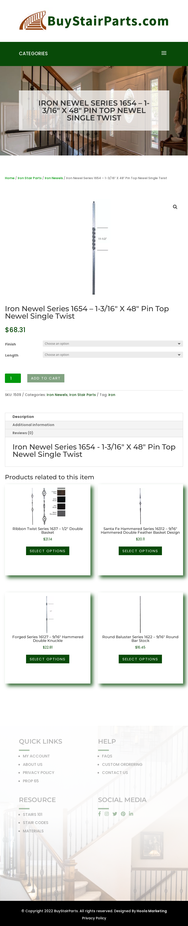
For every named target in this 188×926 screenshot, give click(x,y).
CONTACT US (115, 774)
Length (11, 355)
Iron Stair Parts (30, 178)
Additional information (33, 424)
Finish (10, 344)
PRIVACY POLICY (38, 774)
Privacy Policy (94, 918)
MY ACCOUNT (36, 757)
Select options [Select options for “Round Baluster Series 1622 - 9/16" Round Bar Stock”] (140, 659)
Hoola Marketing (151, 911)
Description (23, 416)
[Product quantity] (13, 378)
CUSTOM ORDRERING (122, 765)
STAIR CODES (35, 823)
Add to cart (46, 378)
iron (111, 394)
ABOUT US (33, 765)
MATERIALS (33, 832)
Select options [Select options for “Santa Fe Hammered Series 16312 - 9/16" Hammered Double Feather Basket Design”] (140, 550)
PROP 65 (31, 782)
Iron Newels (54, 178)
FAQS (107, 757)
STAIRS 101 (32, 815)
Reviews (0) (23, 432)
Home (9, 178)
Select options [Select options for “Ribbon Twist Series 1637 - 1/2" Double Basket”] (48, 550)
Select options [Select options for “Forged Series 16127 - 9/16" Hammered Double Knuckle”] (48, 659)
